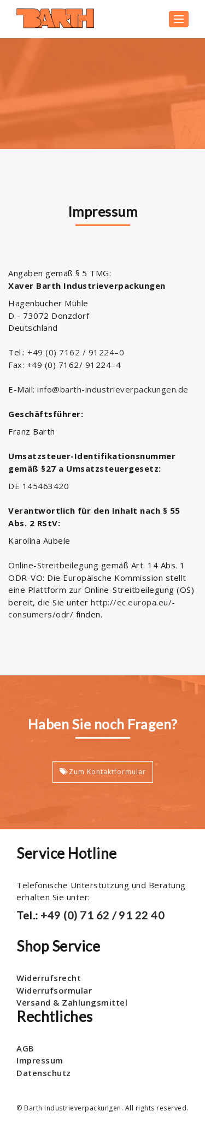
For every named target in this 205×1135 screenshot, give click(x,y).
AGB (25, 1048)
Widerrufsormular (54, 990)
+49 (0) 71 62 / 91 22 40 (101, 915)
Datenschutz (43, 1072)
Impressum (39, 1060)
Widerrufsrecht (48, 977)
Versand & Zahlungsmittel (71, 1002)
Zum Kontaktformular (103, 771)
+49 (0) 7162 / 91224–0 (75, 352)
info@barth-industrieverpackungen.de (113, 389)
